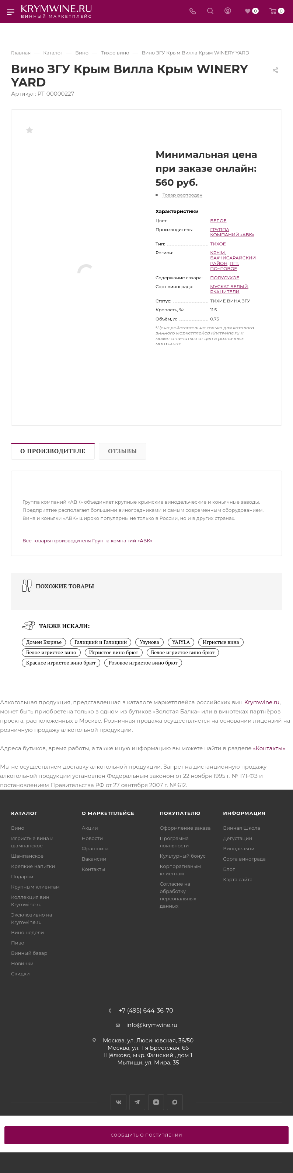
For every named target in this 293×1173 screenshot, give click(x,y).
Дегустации (237, 838)
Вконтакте (118, 1102)
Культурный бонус (183, 856)
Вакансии (94, 859)
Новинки (22, 963)
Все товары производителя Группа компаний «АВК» (87, 540)
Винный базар (29, 953)
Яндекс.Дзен (156, 1102)
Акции (90, 828)
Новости (92, 838)
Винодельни (238, 848)
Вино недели (27, 932)
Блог (229, 869)
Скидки (20, 974)
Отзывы (122, 451)
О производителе (53, 451)
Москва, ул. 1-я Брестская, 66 (148, 1047)
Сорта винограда (244, 859)
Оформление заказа (185, 828)
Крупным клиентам (35, 887)
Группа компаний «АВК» (232, 232)
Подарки (22, 876)
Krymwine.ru (261, 702)
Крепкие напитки (33, 866)
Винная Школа (241, 828)
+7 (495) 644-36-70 (146, 1011)
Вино (17, 828)
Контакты (93, 869)
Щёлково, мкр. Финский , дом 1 (148, 1055)
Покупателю (180, 813)
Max (175, 1102)
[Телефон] (192, 11)
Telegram (137, 1102)
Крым (217, 252)
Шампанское (27, 856)
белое (218, 220)
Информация (244, 813)
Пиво (17, 943)
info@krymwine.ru (151, 1024)
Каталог (24, 813)
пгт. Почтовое (224, 266)
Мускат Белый (229, 286)
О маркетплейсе (108, 813)
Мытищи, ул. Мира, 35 (148, 1062)
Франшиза (95, 848)
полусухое (224, 277)
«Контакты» (269, 748)
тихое (218, 244)
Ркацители (224, 291)
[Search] (210, 11)
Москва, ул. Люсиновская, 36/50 (148, 1040)
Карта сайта (237, 879)
